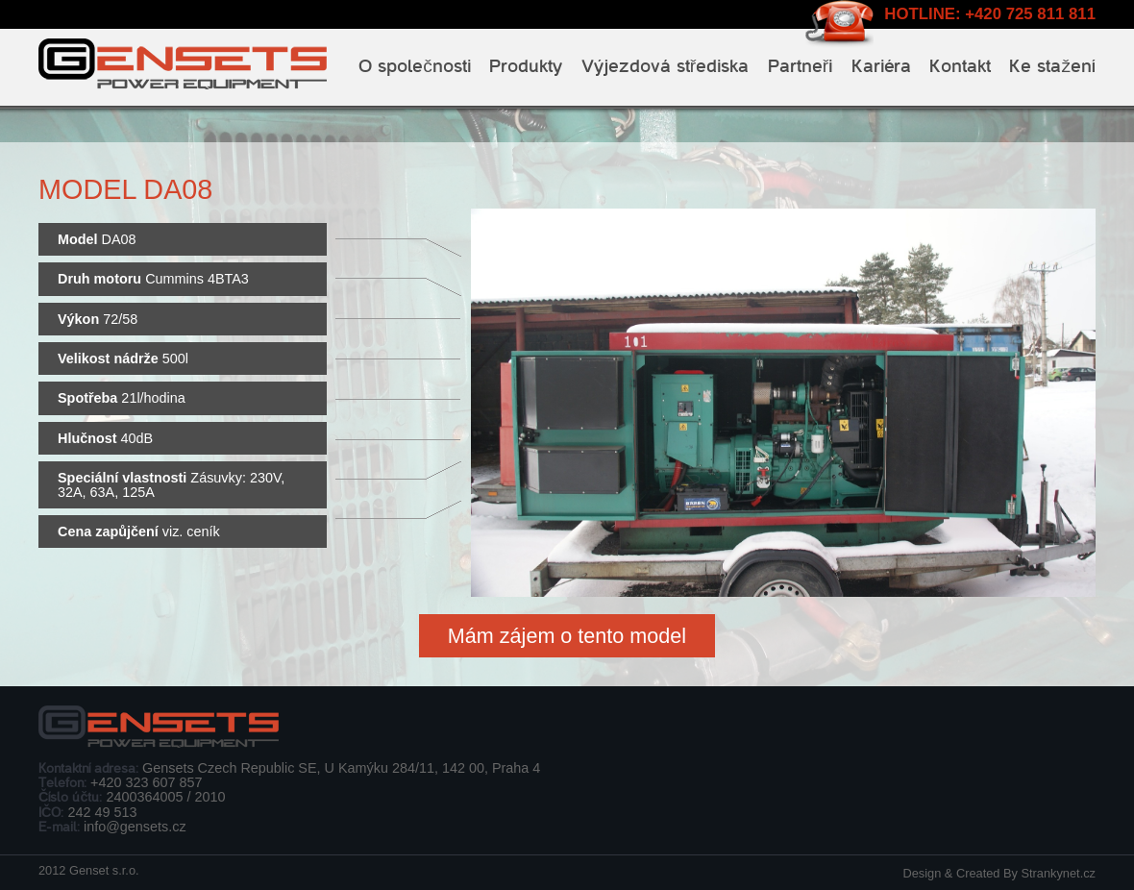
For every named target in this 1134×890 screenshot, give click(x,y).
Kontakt (960, 66)
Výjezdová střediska (665, 66)
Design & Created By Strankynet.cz (999, 873)
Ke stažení (1052, 66)
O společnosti (414, 66)
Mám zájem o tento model (567, 636)
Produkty (525, 66)
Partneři (800, 66)
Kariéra (881, 66)
